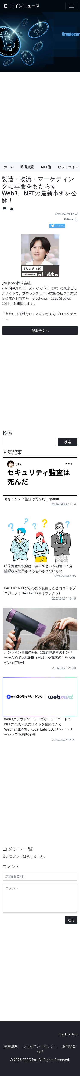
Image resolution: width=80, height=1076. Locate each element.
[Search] (29, 442)
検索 (67, 441)
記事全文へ (40, 330)
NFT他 (46, 167)
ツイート (58, 226)
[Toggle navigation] (71, 6)
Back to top (68, 1034)
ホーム (8, 167)
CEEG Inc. (30, 1059)
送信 (71, 920)
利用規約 (11, 1046)
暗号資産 (27, 167)
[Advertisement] (40, 115)
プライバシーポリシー (40, 1046)
